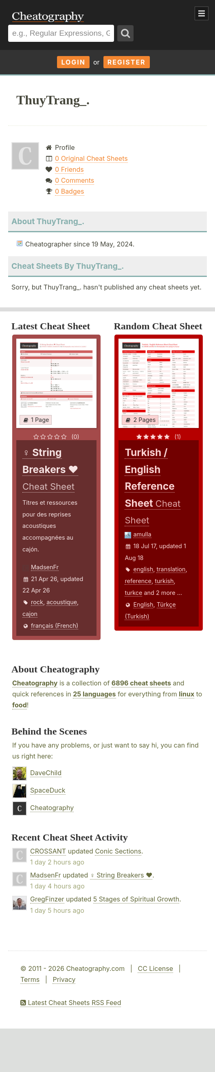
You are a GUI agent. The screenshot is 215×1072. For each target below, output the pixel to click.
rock (37, 602)
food (19, 705)
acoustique (61, 602)
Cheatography (34, 683)
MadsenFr (45, 567)
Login (73, 62)
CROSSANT (48, 851)
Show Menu (201, 13)
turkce (133, 592)
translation (170, 569)
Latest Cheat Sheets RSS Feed (70, 1003)
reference (138, 580)
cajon (29, 613)
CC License (155, 968)
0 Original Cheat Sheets (91, 158)
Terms (29, 979)
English (143, 604)
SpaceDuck (48, 790)
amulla (142, 534)
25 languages (94, 694)
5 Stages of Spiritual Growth (136, 899)
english (143, 569)
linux (186, 694)
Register (127, 62)
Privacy (64, 979)
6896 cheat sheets (141, 683)
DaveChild (45, 773)
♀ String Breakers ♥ (121, 875)
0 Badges (69, 191)
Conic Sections (118, 851)
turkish (164, 580)
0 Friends (69, 169)
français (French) (54, 625)
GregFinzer (47, 899)
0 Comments (74, 180)
